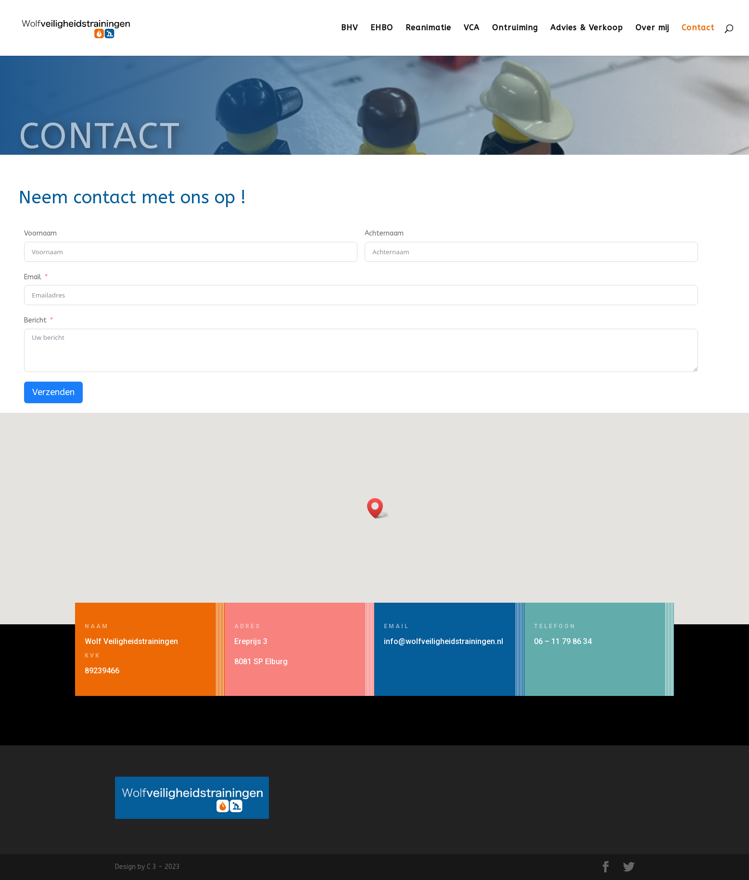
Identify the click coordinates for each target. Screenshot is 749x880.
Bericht (35, 320)
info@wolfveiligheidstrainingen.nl (443, 641)
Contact (698, 28)
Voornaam (40, 233)
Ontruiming (515, 28)
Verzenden (53, 392)
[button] (378, 508)
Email (32, 277)
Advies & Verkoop (586, 28)
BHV (349, 28)
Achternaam (384, 233)
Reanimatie (428, 28)
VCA (472, 28)
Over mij (652, 28)
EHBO (381, 28)
